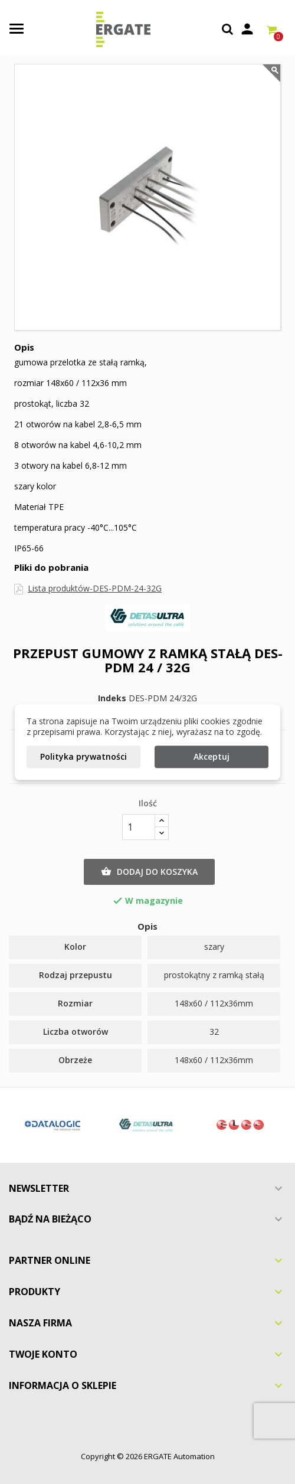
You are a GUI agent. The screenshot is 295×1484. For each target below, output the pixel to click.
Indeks (112, 698)
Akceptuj (212, 756)
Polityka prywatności (83, 756)
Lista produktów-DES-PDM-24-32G (95, 588)
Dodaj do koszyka (149, 872)
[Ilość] (138, 827)
